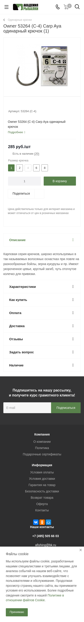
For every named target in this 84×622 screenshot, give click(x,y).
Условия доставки (42, 478)
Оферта (42, 504)
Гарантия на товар (42, 485)
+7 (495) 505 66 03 (45, 536)
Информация (42, 465)
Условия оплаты (42, 472)
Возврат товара (42, 497)
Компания (42, 434)
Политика (42, 448)
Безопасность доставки (42, 491)
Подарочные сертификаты (42, 454)
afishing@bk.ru (45, 545)
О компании (42, 441)
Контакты (42, 510)
